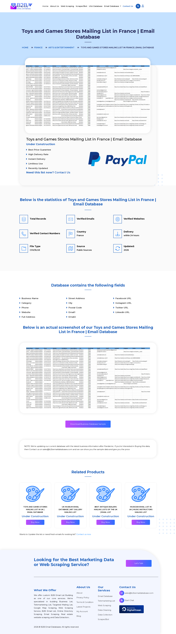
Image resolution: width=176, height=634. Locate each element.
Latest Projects (83, 607)
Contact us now (83, 534)
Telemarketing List (106, 601)
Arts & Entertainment (61, 47)
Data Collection (105, 615)
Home (45, 6)
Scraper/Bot (81, 6)
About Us (54, 6)
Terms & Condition (85, 602)
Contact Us (128, 6)
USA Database (95, 6)
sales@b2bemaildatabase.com (136, 593)
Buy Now (35, 522)
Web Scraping (67, 6)
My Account (82, 611)
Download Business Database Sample (88, 424)
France (38, 47)
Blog (79, 616)
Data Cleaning (104, 610)
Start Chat (126, 600)
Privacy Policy (83, 597)
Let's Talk (138, 563)
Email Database (112, 6)
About (79, 593)
